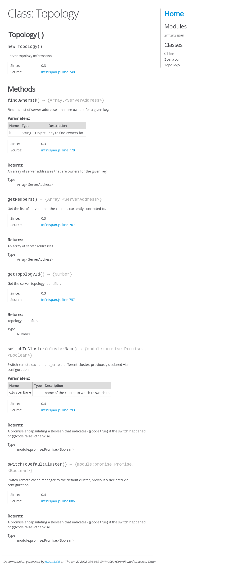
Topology (172, 65)
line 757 (68, 299)
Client (170, 54)
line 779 (68, 149)
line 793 (68, 409)
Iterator (172, 59)
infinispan (174, 35)
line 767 (68, 224)
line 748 (68, 71)
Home (174, 13)
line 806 (68, 500)
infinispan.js (51, 71)
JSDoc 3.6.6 (52, 561)
